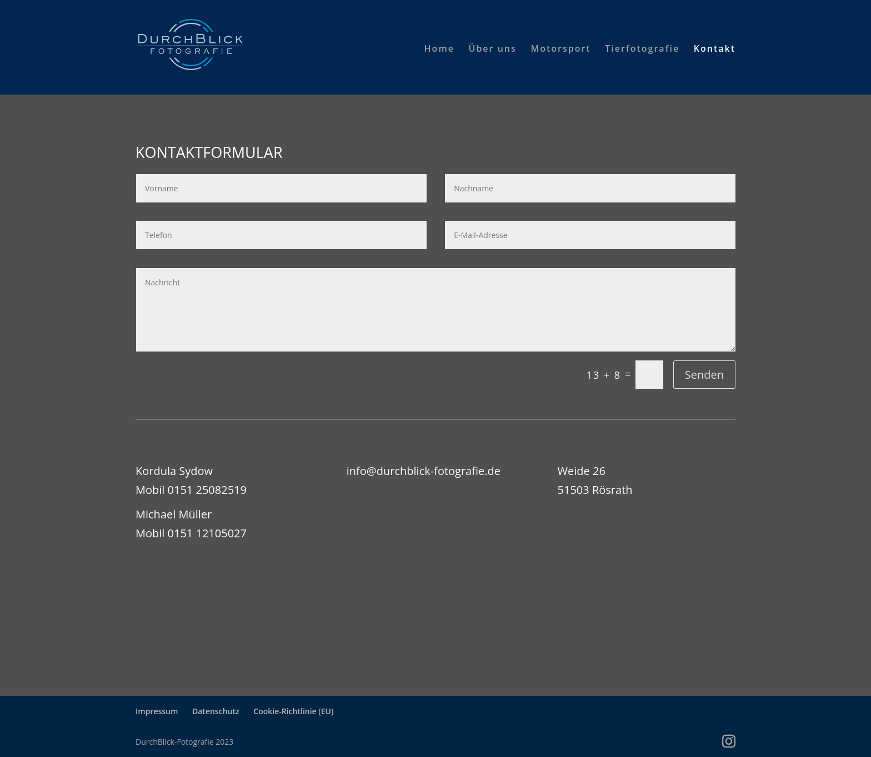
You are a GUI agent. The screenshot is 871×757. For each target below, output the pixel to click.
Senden (704, 374)
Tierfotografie (642, 49)
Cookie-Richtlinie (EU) (293, 711)
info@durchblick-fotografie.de (423, 470)
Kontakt (714, 49)
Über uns (493, 49)
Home (439, 49)
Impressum (157, 711)
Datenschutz (215, 711)
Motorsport (560, 49)
